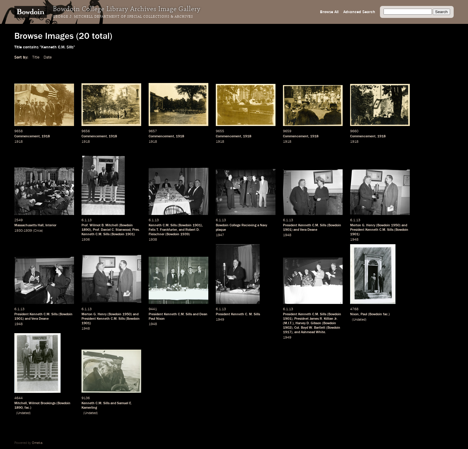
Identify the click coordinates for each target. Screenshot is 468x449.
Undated (359, 320)
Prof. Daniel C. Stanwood (111, 230)
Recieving (248, 225)
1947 (220, 235)
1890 (85, 230)
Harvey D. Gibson (308, 323)
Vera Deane (308, 230)
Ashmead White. (313, 332)
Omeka (37, 443)
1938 (153, 240)
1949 (220, 320)
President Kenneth (230, 314)
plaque (221, 230)
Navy (263, 225)
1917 (287, 332)
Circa (38, 231)
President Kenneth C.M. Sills (304, 225)
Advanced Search (359, 12)
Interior (50, 225)
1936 (85, 240)
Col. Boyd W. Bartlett (309, 328)
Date (48, 57)
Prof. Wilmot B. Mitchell (99, 225)
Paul (364, 314)
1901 (129, 234)
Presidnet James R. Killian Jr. (316, 319)
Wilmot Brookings (42, 403)
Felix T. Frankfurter (163, 230)
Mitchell (20, 403)
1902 (287, 328)
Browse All (329, 12)
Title (35, 57)
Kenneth (155, 225)
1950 (395, 225)
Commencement (27, 136)
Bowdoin (126, 225)
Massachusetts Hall (29, 225)
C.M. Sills (170, 225)
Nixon (354, 314)
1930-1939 (23, 231)
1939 (184, 234)
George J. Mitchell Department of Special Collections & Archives (123, 17)
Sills (257, 314)
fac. (386, 314)
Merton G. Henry (362, 225)
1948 (287, 235)
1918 (45, 136)
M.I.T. (288, 323)
